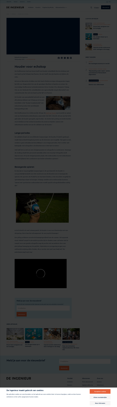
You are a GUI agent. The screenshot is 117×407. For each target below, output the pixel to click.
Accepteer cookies (100, 391)
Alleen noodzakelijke (100, 397)
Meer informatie (100, 403)
